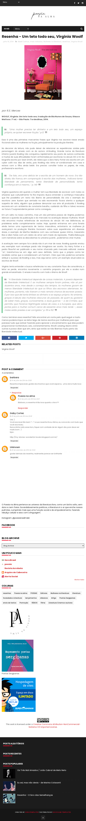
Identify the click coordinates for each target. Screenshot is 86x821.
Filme (43, 603)
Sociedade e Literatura (12, 598)
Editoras (43, 593)
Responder (14, 388)
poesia (8, 564)
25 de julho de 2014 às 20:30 (22, 416)
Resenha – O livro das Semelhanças (35, 795)
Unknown (15, 447)
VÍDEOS (34, 603)
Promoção (24, 603)
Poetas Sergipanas (67, 598)
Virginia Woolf (76, 41)
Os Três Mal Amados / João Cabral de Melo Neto (41, 770)
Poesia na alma (26, 396)
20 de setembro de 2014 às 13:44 (23, 450)
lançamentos (31, 598)
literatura (76, 593)
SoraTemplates (32, 812)
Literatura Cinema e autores (60, 603)
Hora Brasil (10, 560)
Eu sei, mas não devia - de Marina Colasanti (39, 782)
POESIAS (34, 593)
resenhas (66, 41)
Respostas (16, 392)
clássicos (44, 598)
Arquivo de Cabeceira (16, 572)
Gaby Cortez (17, 413)
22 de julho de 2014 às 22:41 (30, 399)
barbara (14, 377)
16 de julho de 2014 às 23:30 (22, 380)
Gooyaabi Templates (62, 812)
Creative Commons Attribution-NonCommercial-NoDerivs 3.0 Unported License (54, 725)
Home (6, 29)
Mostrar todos (79, 580)
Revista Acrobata (14, 568)
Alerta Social (11, 576)
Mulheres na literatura (52, 41)
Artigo (53, 598)
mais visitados (36, 41)
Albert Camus (23, 41)
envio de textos (9, 603)
